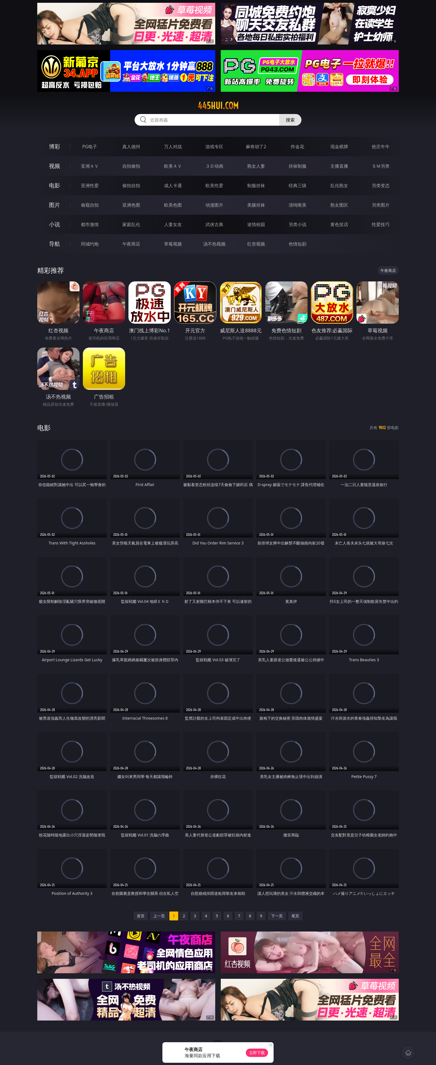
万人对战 (173, 146)
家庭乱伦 (131, 224)
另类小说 (297, 224)
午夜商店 (131, 244)
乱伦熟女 (339, 185)
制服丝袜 (256, 185)
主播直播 (339, 166)
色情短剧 (297, 244)
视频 (54, 166)
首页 (141, 915)
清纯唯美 (297, 205)
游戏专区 (214, 146)
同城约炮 (90, 244)
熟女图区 (339, 205)
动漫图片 (214, 205)
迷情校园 (256, 224)
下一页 (277, 915)
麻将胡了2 (256, 146)
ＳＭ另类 (381, 166)
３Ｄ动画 (214, 166)
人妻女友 (173, 224)
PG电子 (89, 146)
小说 (54, 224)
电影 (54, 185)
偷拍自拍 (131, 185)
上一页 (159, 915)
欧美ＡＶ (173, 166)
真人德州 (131, 146)
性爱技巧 (381, 224)
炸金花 (297, 146)
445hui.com (218, 105)
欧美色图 (173, 205)
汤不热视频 (214, 244)
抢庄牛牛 (381, 146)
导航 (54, 243)
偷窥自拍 (90, 205)
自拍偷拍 (131, 166)
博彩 (54, 146)
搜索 (290, 120)
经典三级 (297, 185)
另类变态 (381, 185)
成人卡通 (173, 185)
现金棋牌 (339, 146)
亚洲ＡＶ (90, 166)
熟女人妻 (256, 166)
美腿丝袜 (256, 205)
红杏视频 (256, 244)
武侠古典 (214, 224)
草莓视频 (173, 244)
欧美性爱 (214, 185)
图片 (54, 205)
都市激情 (90, 224)
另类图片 (381, 205)
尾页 (295, 915)
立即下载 (257, 1052)
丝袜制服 (297, 166)
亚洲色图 (131, 205)
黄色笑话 (339, 224)
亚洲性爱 (90, 185)
